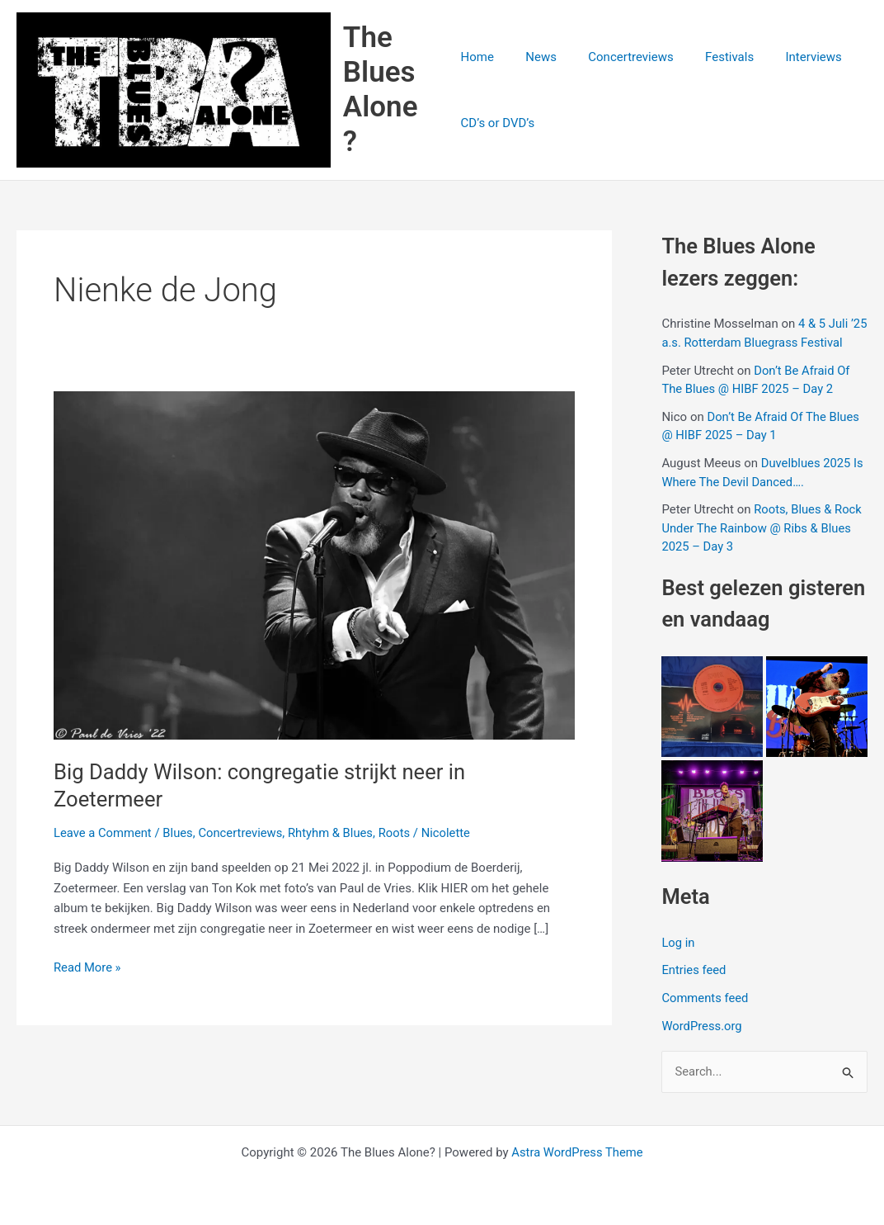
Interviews (786, 57)
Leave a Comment (103, 834)
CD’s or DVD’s (498, 123)
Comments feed (705, 999)
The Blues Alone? (383, 90)
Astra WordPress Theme (577, 1152)
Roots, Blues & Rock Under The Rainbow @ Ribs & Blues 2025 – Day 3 (762, 530)
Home (477, 57)
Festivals (708, 57)
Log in (678, 943)
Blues (179, 834)
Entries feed (693, 971)
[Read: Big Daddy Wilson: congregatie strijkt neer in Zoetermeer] (314, 566)
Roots (399, 834)
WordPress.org (702, 1027)
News (534, 57)
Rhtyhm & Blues (334, 834)
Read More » (88, 969)
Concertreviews (617, 57)
